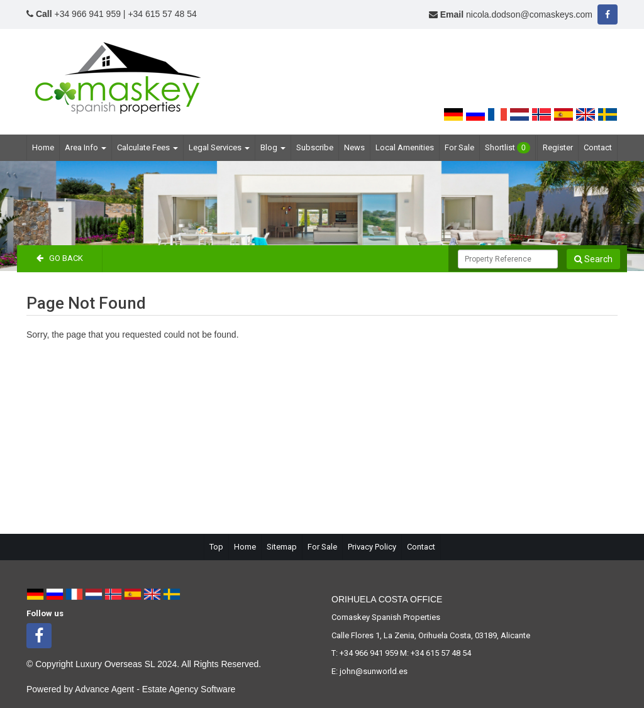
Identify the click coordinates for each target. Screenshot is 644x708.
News (354, 147)
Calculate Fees (147, 147)
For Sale (459, 147)
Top (216, 546)
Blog (273, 147)
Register (558, 147)
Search (593, 259)
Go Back (59, 258)
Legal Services (219, 147)
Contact (598, 147)
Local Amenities (404, 147)
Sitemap (282, 546)
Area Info (85, 147)
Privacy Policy (372, 546)
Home (43, 147)
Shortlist (507, 147)
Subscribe (314, 147)
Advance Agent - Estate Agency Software (155, 689)
